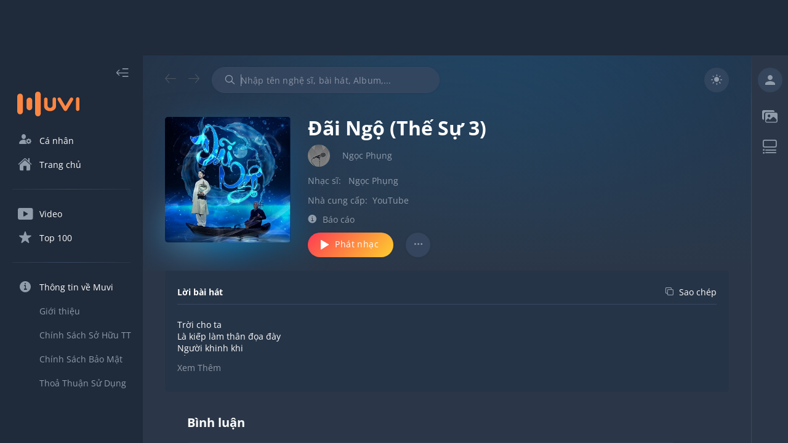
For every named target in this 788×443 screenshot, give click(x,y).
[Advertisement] (394, 27)
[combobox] (326, 80)
